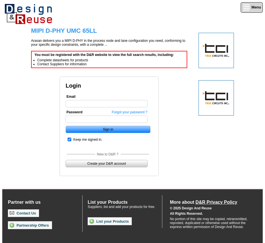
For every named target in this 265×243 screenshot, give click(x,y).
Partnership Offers (29, 225)
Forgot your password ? (129, 112)
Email (71, 97)
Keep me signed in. (87, 140)
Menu (251, 7)
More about (203, 202)
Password (74, 112)
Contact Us (23, 213)
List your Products (109, 221)
